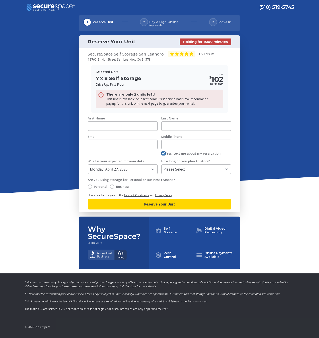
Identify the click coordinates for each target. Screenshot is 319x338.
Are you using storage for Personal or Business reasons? (131, 180)
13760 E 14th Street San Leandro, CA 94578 (119, 59)
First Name (96, 118)
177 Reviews (206, 54)
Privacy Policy (163, 195)
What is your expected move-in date (116, 161)
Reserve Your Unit (159, 204)
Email (92, 136)
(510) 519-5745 (276, 7)
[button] (194, 243)
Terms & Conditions (136, 195)
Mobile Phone (171, 136)
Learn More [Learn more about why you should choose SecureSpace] (95, 243)
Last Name (169, 118)
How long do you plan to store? (185, 161)
